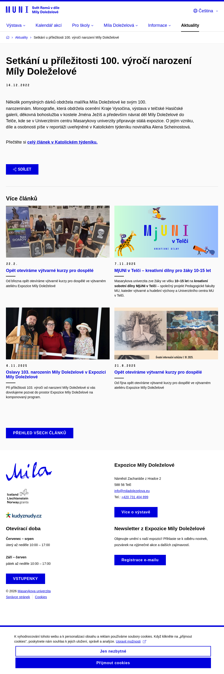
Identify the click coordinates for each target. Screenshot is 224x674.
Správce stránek (18, 597)
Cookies (41, 597)
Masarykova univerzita (34, 591)
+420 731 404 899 (134, 497)
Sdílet (22, 169)
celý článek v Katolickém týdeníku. (62, 142)
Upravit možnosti (131, 645)
